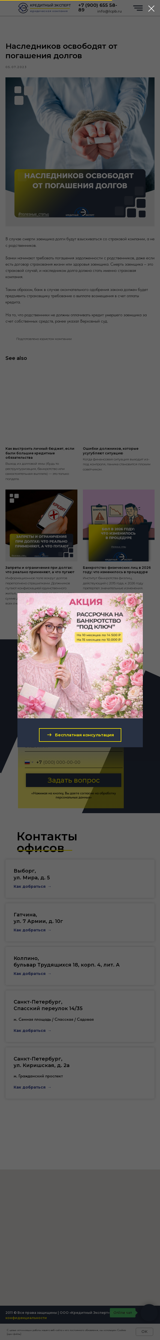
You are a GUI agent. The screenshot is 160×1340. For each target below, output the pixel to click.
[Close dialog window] (151, 8)
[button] (80, 735)
